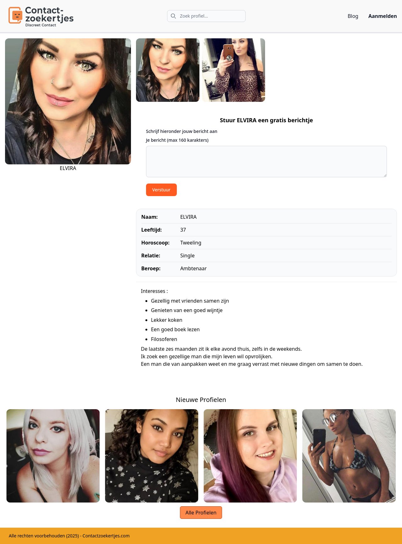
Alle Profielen (200, 512)
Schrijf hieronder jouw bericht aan (181, 131)
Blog (353, 16)
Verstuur (161, 190)
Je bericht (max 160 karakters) (177, 140)
